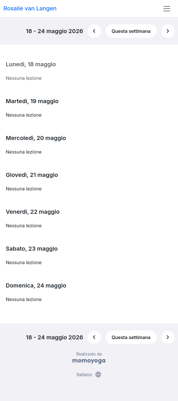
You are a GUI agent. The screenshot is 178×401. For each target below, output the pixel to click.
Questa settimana (131, 31)
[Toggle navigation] (167, 8)
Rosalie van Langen (30, 8)
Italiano (88, 374)
